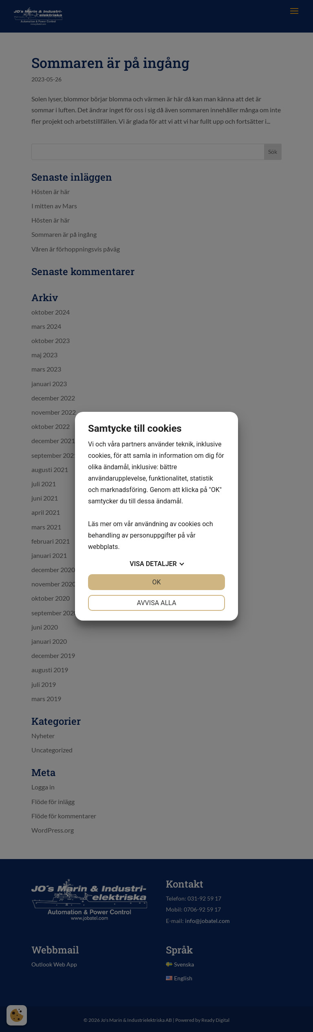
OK (156, 582)
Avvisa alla (156, 603)
